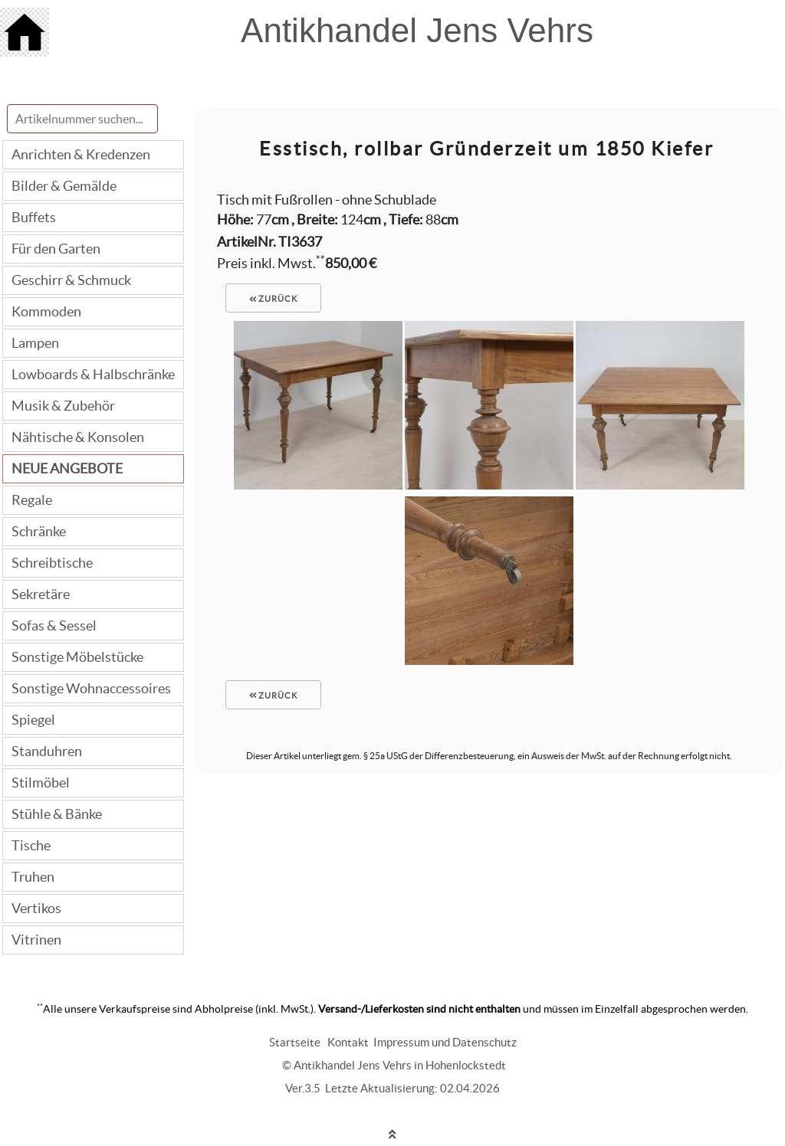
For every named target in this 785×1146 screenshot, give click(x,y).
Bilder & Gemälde (64, 186)
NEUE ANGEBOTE (67, 468)
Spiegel (33, 720)
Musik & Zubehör (63, 406)
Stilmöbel (40, 782)
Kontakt (348, 1042)
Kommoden (46, 311)
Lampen (35, 343)
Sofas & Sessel (54, 625)
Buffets (33, 217)
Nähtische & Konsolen (77, 437)
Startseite (294, 1042)
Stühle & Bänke (56, 814)
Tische (31, 845)
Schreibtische (52, 563)
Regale (31, 500)
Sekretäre (40, 594)
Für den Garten (55, 249)
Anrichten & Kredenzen (80, 154)
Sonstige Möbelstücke (77, 657)
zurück (273, 298)
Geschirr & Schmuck (71, 280)
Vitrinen (36, 940)
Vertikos (36, 908)
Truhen (32, 877)
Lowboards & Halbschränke (93, 374)
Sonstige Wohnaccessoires (91, 688)
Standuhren (46, 751)
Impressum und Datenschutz (445, 1042)
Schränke (38, 531)
